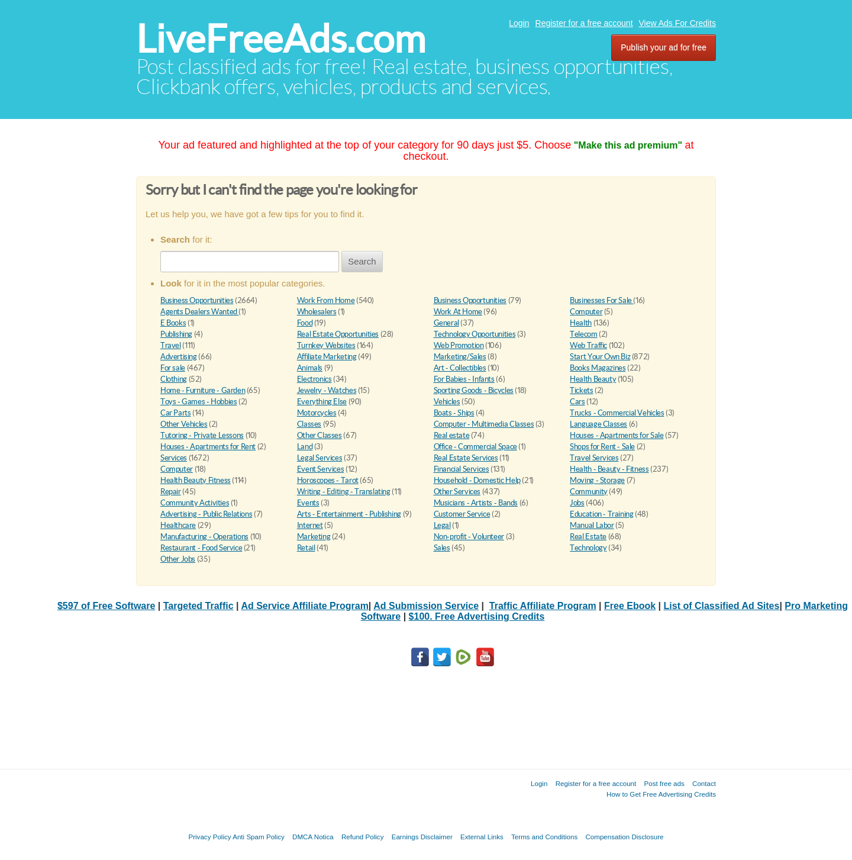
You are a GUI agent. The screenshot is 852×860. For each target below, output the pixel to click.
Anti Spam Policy (259, 836)
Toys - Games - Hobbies (198, 401)
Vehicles (447, 401)
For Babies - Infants (464, 379)
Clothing (173, 379)
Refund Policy (362, 836)
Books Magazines (597, 367)
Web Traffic (588, 345)
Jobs (577, 502)
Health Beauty (593, 379)
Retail (306, 547)
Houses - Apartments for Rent (208, 446)
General (446, 322)
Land (304, 446)
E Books (173, 322)
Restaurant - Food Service (201, 547)
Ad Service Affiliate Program (304, 606)
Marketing (314, 536)
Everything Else (322, 401)
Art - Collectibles (460, 367)
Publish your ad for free (663, 47)
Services (173, 457)
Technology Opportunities (475, 334)
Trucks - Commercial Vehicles (617, 412)
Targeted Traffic (198, 606)
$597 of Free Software (106, 606)
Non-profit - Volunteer (469, 536)
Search (362, 261)
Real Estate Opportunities (338, 334)
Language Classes (598, 424)
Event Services (320, 469)
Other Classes (319, 435)
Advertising (178, 356)
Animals (309, 367)
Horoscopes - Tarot (328, 480)
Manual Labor (592, 525)
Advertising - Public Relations (206, 514)
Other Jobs (177, 559)
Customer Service (462, 514)
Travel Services (594, 457)
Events (308, 502)
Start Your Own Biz (600, 356)
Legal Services (320, 457)
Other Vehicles (184, 424)
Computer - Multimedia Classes (484, 424)
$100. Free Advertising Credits (477, 616)
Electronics (314, 379)
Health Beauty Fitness (195, 480)
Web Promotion (459, 345)
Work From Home (326, 300)
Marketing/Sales (460, 356)
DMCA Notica (313, 836)
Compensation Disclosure (624, 836)
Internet (310, 525)
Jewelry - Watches (326, 390)
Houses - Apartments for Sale (616, 435)
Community (589, 491)
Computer (586, 311)
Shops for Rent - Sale (602, 446)
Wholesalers (317, 311)
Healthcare (178, 525)
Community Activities (194, 502)
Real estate (452, 435)
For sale (172, 367)
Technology (588, 547)
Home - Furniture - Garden (202, 390)
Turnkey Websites (326, 345)
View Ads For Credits (677, 23)
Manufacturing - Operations (204, 536)
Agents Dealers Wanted (199, 311)
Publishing (176, 334)
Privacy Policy (209, 836)
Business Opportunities (196, 300)
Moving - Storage (597, 480)
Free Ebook (630, 606)
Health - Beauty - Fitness (609, 469)
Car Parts (175, 412)
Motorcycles (317, 412)
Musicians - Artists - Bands (476, 502)
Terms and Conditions (544, 836)
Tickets (581, 390)
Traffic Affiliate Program (542, 606)
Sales (442, 547)
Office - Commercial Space (475, 446)
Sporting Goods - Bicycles (474, 390)
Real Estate (588, 536)
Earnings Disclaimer (422, 836)
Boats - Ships (454, 412)
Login (519, 23)
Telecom (583, 334)
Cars (577, 401)
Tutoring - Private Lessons (202, 435)
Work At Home (458, 311)
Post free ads (664, 783)
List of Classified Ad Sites (722, 606)
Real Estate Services (466, 457)
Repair (170, 491)
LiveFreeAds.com (280, 38)
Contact (704, 783)
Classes (309, 424)
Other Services (457, 491)
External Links (482, 836)
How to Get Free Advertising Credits (661, 794)
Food (304, 322)
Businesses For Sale (601, 300)
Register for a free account (584, 23)
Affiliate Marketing (327, 356)
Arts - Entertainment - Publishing (349, 514)
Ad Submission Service (426, 606)
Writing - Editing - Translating (343, 491)
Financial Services (461, 469)
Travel (170, 345)
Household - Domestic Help (477, 480)
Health (581, 322)
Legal (442, 525)
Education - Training (601, 514)
